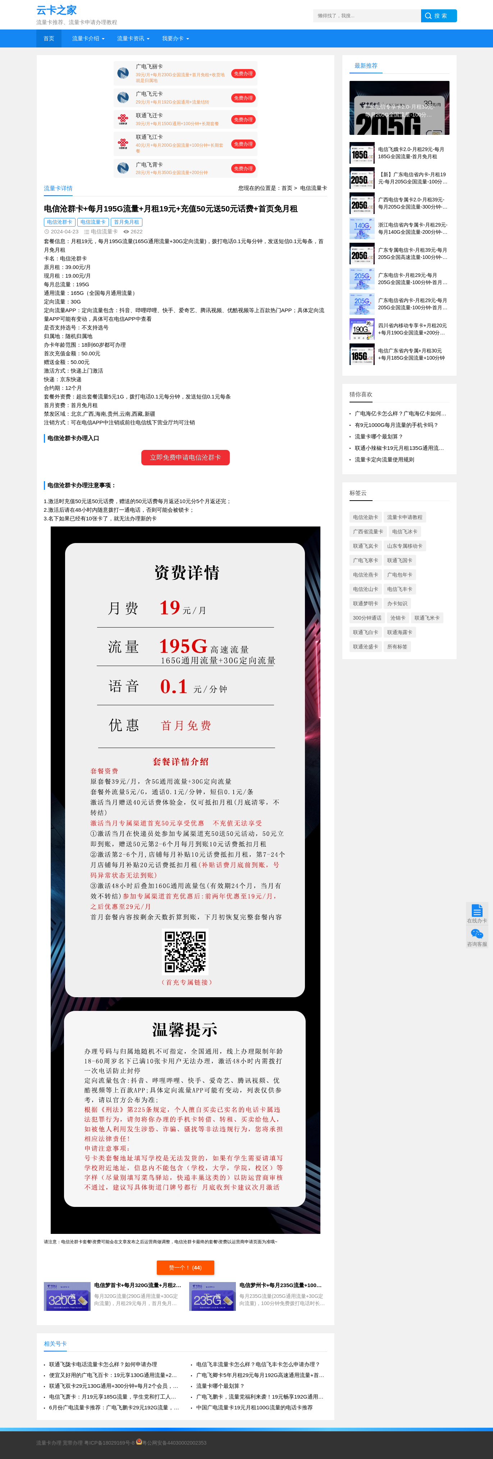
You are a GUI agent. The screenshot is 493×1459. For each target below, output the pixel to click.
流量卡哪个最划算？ (220, 1386)
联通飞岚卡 (365, 546)
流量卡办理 (48, 1443)
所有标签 (397, 646)
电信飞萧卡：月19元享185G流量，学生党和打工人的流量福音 (114, 1397)
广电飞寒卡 (365, 560)
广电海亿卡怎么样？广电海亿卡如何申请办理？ (411, 413)
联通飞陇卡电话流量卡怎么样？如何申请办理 (103, 1364)
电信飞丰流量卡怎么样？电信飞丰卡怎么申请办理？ (258, 1364)
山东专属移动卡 (405, 546)
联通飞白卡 (365, 632)
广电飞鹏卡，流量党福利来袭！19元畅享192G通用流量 (261, 1397)
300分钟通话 (367, 618)
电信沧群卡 (59, 222)
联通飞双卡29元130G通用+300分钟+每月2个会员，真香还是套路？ (114, 1386)
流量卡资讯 (130, 38)
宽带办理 (73, 1443)
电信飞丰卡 (399, 589)
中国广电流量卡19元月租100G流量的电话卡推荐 (254, 1407)
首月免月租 (126, 222)
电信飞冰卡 (404, 531)
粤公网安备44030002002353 (171, 1443)
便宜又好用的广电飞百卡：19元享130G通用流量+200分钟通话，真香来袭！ (114, 1375)
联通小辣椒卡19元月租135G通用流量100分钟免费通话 (420, 448)
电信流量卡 (313, 188)
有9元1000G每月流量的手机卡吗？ (397, 425)
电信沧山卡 (365, 589)
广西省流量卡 (368, 531)
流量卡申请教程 (405, 517)
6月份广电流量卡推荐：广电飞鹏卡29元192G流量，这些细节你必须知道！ (114, 1407)
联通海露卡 (399, 632)
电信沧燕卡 (365, 575)
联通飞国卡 (399, 560)
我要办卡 (173, 38)
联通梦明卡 (365, 603)
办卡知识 (397, 603)
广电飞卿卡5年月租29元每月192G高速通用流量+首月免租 (261, 1375)
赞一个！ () (185, 1267)
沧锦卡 (398, 618)
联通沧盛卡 (365, 646)
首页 (49, 38)
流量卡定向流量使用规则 (384, 459)
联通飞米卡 (427, 618)
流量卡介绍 (85, 38)
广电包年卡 (399, 575)
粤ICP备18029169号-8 (109, 1443)
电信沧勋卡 (365, 517)
